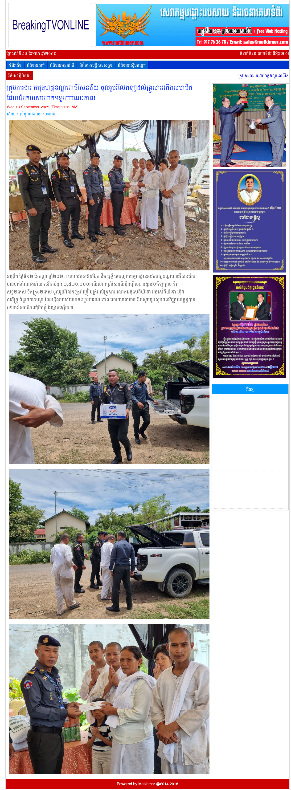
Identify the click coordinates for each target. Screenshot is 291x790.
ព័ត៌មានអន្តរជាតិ (62, 65)
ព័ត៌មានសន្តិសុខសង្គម (96, 65)
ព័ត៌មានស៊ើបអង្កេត (132, 65)
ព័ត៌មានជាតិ (36, 65)
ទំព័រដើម (15, 65)
